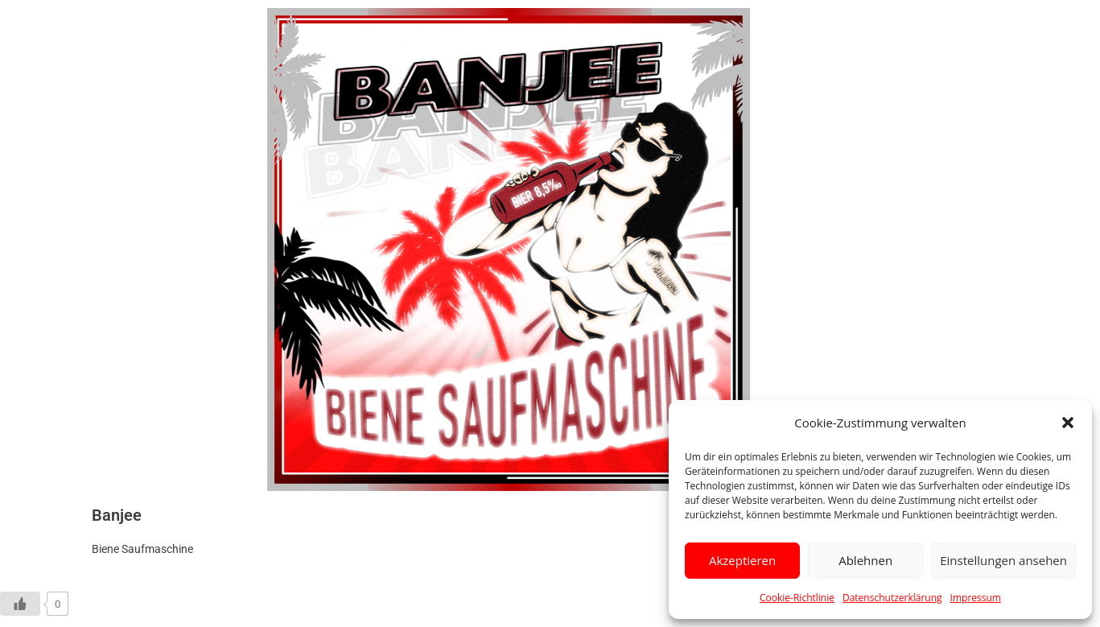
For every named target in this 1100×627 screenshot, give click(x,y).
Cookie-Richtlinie (797, 597)
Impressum (975, 597)
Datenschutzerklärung (892, 597)
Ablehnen (865, 560)
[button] (1068, 423)
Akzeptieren (742, 560)
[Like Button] (20, 604)
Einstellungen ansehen (1003, 560)
